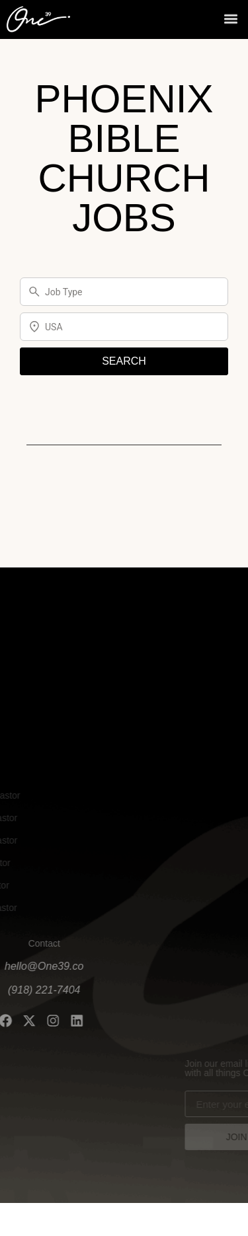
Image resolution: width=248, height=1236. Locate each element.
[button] (230, 17)
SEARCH (124, 361)
